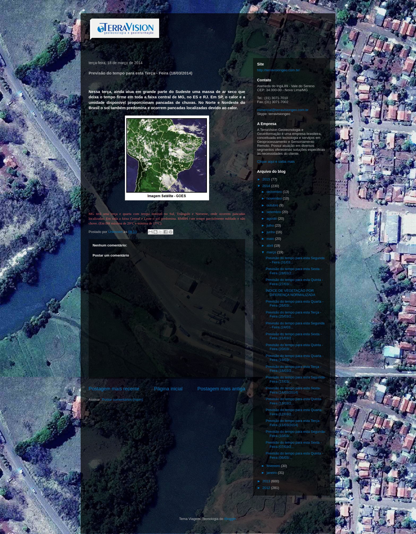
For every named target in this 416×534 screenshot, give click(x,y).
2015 (266, 179)
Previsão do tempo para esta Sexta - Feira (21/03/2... (294, 336)
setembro (274, 212)
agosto (272, 218)
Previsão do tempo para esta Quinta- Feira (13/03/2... (294, 401)
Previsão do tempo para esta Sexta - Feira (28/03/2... (294, 271)
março (272, 252)
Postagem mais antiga (221, 388)
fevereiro (274, 466)
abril (270, 246)
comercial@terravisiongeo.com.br (283, 110)
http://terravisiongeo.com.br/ (278, 70)
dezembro (275, 192)
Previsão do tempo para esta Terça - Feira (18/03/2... (293, 369)
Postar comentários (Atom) (122, 399)
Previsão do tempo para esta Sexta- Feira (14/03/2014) (293, 390)
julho (271, 225)
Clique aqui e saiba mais (276, 162)
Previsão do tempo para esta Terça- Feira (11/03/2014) (293, 423)
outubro (273, 205)
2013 (266, 481)
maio (271, 239)
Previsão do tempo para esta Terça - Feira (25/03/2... (293, 314)
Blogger (230, 519)
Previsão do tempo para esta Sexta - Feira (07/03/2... (294, 444)
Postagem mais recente (114, 388)
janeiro (272, 473)
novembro (275, 198)
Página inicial (168, 388)
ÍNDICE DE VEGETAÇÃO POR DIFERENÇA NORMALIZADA (290, 293)
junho (271, 232)
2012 (266, 488)
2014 (266, 186)
